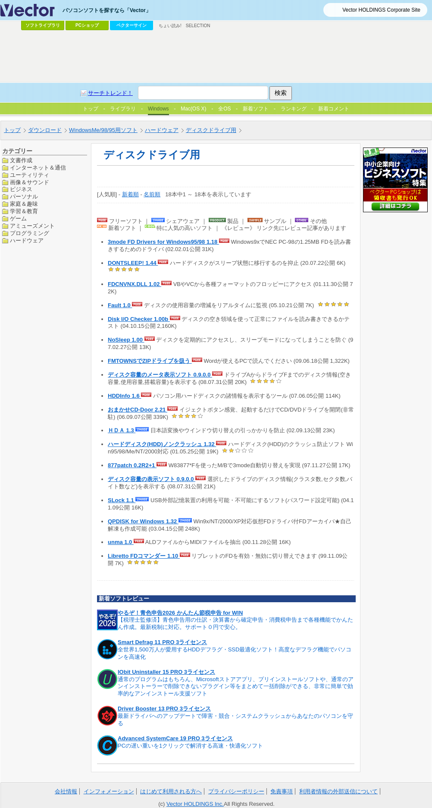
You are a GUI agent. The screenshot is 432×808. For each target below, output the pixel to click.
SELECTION (198, 25)
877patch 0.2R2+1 (132, 465)
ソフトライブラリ (42, 25)
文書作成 (21, 160)
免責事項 (281, 791)
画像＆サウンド (29, 182)
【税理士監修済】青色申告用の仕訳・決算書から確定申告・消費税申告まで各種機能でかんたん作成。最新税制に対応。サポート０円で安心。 (235, 623)
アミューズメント (32, 226)
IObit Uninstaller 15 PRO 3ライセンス (166, 672)
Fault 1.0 (120, 305)
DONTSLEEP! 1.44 (133, 263)
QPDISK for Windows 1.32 (143, 521)
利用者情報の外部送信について (338, 791)
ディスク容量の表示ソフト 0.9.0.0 (151, 479)
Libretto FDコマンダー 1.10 (144, 556)
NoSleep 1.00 (126, 339)
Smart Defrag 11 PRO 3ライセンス (162, 642)
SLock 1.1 (121, 500)
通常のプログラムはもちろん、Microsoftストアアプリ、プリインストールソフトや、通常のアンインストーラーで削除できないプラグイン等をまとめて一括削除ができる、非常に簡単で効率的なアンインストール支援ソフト (236, 686)
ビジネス (21, 189)
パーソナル (24, 196)
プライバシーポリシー (236, 791)
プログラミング (29, 233)
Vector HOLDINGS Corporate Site (381, 10)
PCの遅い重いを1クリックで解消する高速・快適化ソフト (190, 745)
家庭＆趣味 (24, 204)
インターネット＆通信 (38, 167)
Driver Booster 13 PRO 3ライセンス (164, 708)
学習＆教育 (24, 211)
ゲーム (18, 218)
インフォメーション (109, 791)
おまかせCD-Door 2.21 (137, 409)
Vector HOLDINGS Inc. (195, 804)
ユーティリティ (29, 175)
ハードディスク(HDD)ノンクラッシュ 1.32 (162, 444)
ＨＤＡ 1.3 (121, 430)
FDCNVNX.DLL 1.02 (134, 284)
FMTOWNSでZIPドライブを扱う (150, 361)
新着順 (130, 194)
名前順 (152, 194)
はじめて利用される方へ (171, 791)
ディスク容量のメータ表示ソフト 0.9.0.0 (160, 374)
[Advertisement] (172, 97)
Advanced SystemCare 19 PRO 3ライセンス (175, 738)
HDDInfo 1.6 (124, 396)
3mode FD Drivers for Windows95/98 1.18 (163, 242)
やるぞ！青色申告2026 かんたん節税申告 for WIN (180, 613)
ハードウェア (27, 240)
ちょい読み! (170, 25)
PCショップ (87, 25)
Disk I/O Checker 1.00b (139, 319)
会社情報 (66, 791)
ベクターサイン (131, 25)
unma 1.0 (121, 542)
